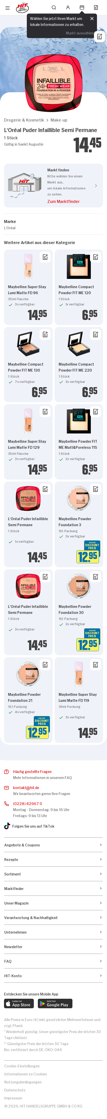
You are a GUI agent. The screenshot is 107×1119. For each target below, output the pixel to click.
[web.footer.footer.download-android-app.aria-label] (55, 1003)
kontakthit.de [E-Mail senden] (26, 787)
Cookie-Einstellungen (22, 1065)
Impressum (13, 1097)
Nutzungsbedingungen (23, 1081)
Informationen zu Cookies (25, 1073)
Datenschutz (15, 1089)
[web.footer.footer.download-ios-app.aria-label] (19, 1003)
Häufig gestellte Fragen (32, 771)
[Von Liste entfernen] (45, 257)
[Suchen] (54, 8)
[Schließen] (92, 19)
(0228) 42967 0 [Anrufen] (27, 803)
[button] (24, 119)
